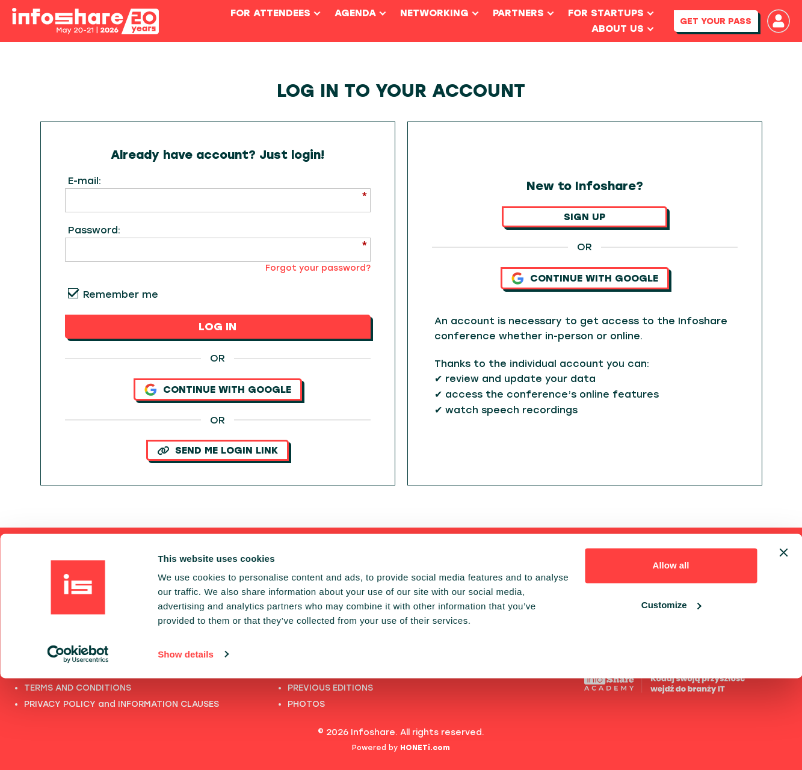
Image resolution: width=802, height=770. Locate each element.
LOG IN (217, 326)
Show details (186, 746)
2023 (299, 623)
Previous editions (401, 558)
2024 (299, 607)
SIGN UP (584, 217)
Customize (671, 697)
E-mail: (84, 180)
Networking (433, 13)
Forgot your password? (318, 268)
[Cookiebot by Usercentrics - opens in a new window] (78, 747)
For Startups (605, 13)
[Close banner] (783, 645)
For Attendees (269, 13)
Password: (94, 230)
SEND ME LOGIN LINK (217, 450)
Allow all (671, 658)
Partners (517, 13)
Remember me (120, 294)
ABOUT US (46, 623)
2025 (298, 590)
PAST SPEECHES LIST (68, 607)
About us (616, 28)
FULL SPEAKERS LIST (67, 590)
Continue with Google (217, 389)
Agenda (354, 13)
